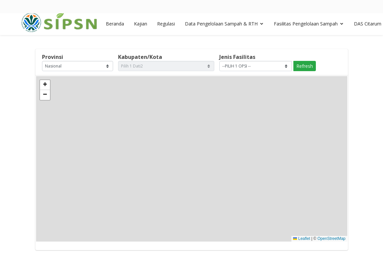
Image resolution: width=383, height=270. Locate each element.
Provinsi (52, 57)
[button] (45, 85)
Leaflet (301, 238)
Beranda (115, 26)
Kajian (140, 26)
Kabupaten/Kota (140, 57)
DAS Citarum (367, 26)
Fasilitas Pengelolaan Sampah (306, 26)
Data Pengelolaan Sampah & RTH (221, 26)
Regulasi (166, 26)
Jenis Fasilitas (237, 57)
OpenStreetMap (332, 238)
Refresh (304, 66)
